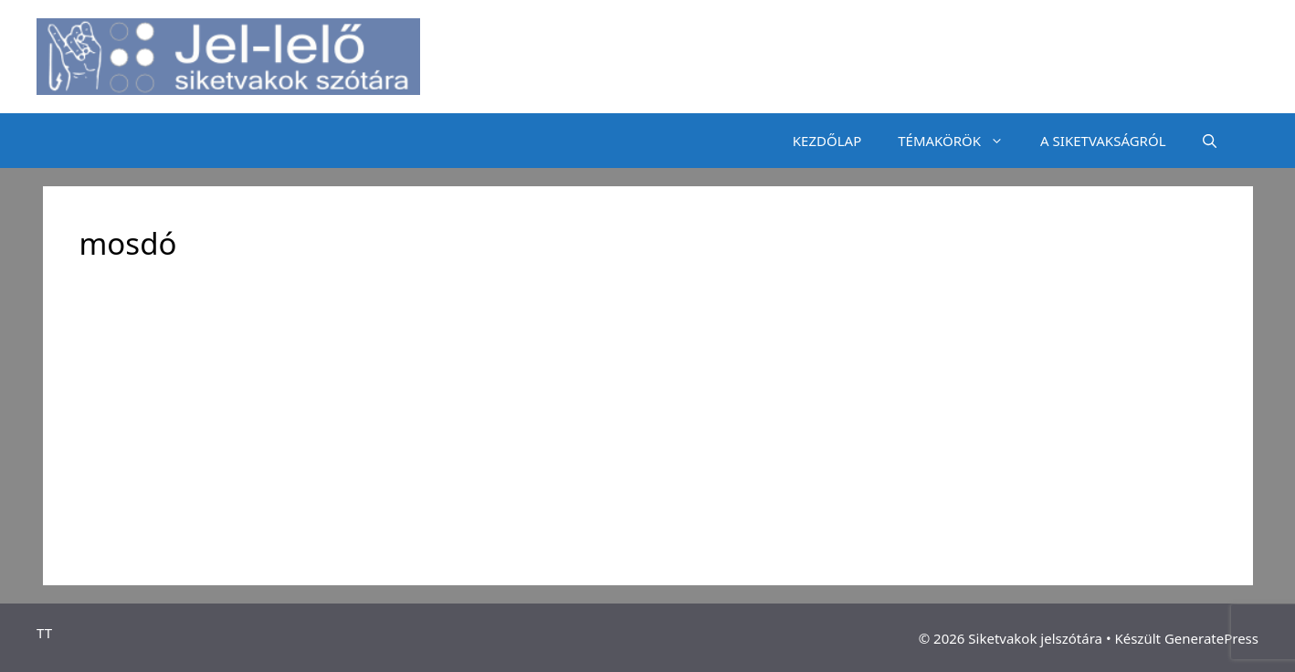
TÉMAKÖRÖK (960, 140)
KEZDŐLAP (827, 140)
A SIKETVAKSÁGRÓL (1102, 140)
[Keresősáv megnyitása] (1209, 140)
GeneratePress (1211, 638)
